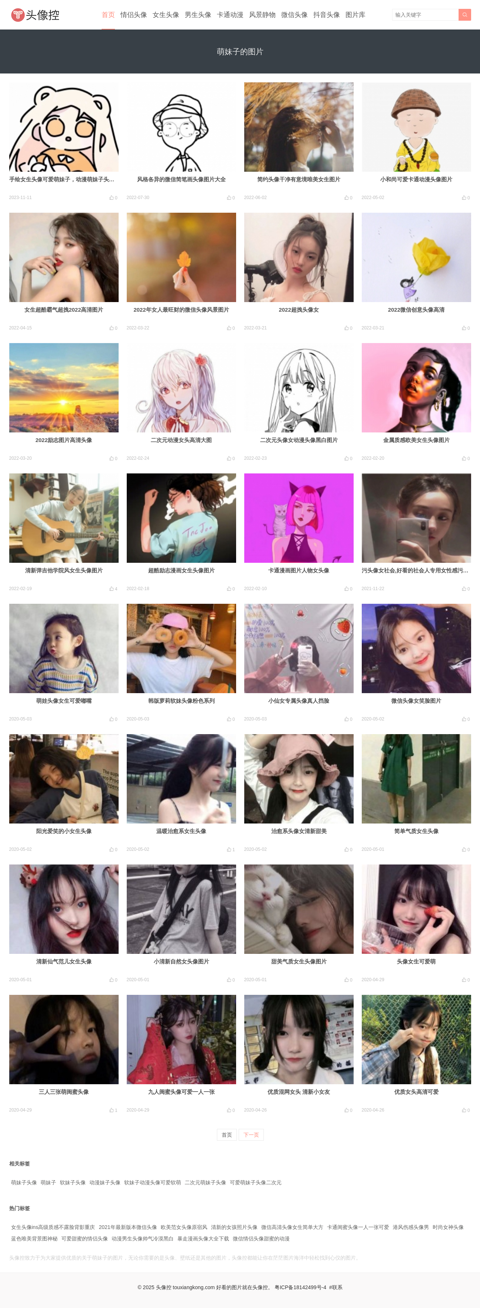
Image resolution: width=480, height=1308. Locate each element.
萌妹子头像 (24, 1182)
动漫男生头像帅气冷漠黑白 (143, 1239)
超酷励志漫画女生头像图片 (181, 570)
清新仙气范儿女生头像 (64, 961)
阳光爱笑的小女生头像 (64, 831)
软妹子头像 (73, 1182)
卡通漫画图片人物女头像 (298, 570)
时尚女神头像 (448, 1227)
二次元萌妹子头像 (205, 1182)
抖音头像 (326, 14)
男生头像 (198, 14)
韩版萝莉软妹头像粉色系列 (181, 701)
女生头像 (166, 14)
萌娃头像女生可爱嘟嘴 (64, 701)
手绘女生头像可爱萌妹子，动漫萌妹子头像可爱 (67, 179)
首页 (108, 14)
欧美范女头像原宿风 (184, 1227)
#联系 (336, 1287)
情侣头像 (133, 14)
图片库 (355, 14)
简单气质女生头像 (416, 831)
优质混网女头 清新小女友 (299, 1092)
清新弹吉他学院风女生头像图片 (64, 570)
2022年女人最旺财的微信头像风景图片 (181, 310)
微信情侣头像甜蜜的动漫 (261, 1239)
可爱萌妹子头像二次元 (256, 1182)
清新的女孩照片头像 (234, 1227)
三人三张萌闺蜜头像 (64, 1092)
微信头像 (294, 14)
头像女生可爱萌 (416, 961)
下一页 (251, 1135)
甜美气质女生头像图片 (299, 961)
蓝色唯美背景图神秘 (34, 1239)
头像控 (163, 1287)
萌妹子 (48, 1182)
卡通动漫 (230, 14)
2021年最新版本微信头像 (128, 1227)
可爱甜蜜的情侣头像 (84, 1239)
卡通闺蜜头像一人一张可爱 (358, 1227)
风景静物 (262, 14)
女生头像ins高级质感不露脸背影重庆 (53, 1227)
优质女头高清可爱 (416, 1092)
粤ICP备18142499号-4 (300, 1287)
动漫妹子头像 (104, 1182)
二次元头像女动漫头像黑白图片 (299, 440)
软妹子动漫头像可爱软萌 (152, 1182)
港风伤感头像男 (411, 1227)
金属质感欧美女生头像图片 (416, 440)
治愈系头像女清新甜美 (299, 831)
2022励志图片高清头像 (63, 440)
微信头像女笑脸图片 (416, 701)
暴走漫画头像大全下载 (203, 1239)
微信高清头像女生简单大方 (292, 1227)
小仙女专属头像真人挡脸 (298, 701)
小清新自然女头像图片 (181, 961)
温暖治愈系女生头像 (181, 831)
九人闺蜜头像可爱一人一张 (181, 1092)
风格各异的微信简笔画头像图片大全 (181, 179)
